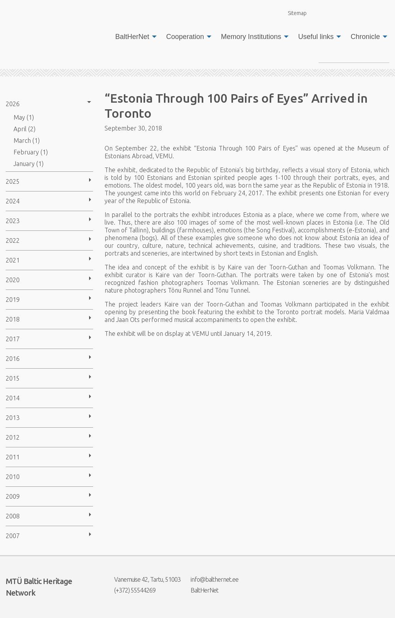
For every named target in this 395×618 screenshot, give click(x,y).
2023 (13, 220)
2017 (13, 338)
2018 (13, 319)
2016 (13, 358)
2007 (13, 535)
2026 (13, 103)
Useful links (316, 37)
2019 (13, 299)
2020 (13, 279)
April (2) (24, 128)
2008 (13, 516)
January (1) (29, 163)
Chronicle (365, 37)
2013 (13, 417)
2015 (13, 378)
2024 (13, 201)
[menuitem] (134, 36)
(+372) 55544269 (130, 590)
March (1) (27, 140)
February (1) (31, 152)
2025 (13, 181)
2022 (13, 240)
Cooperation (185, 37)
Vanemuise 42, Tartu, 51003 (143, 579)
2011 (13, 457)
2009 (13, 496)
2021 (13, 260)
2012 (13, 437)
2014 (13, 398)
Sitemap (293, 13)
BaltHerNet (132, 37)
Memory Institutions (251, 37)
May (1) (24, 117)
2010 (13, 476)
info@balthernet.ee (209, 579)
